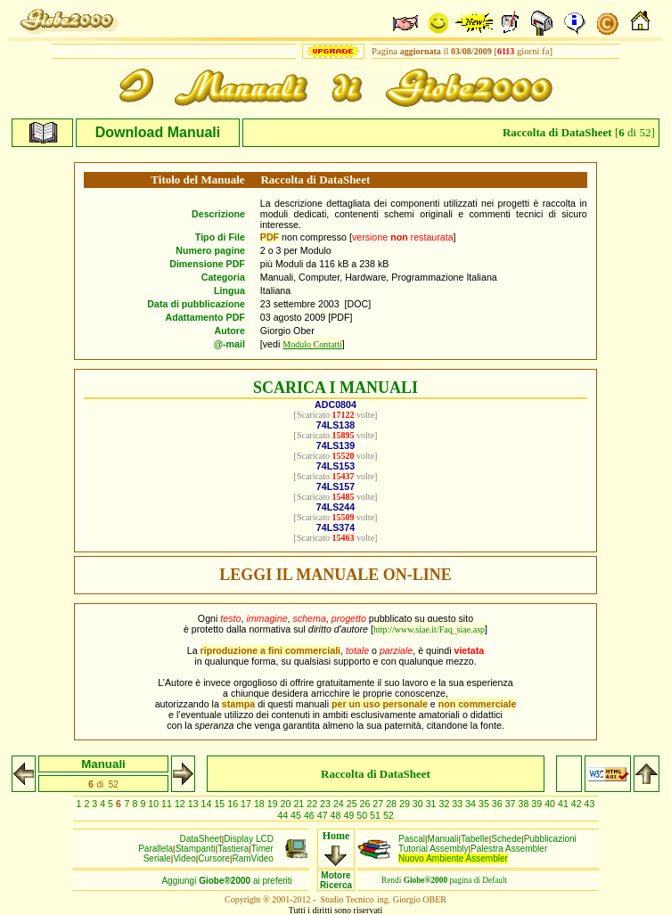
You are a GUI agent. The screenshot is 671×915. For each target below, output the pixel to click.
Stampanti (196, 849)
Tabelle (475, 839)
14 (208, 803)
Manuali (443, 839)
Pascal (411, 839)
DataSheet (201, 839)
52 (388, 815)
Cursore (214, 858)
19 (274, 803)
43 (590, 803)
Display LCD (249, 839)
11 (168, 803)
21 (300, 803)
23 (326, 803)
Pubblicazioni (550, 839)
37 (512, 803)
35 (485, 803)
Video (184, 858)
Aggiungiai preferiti (226, 881)
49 (349, 815)
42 (578, 803)
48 (337, 815)
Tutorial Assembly (433, 849)
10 (154, 803)
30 (419, 803)
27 (379, 803)
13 (194, 803)
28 (392, 803)
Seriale (157, 858)
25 (353, 803)
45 (297, 815)
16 (234, 803)
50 (363, 815)
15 (220, 803)
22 (313, 803)
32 (446, 803)
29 (406, 803)
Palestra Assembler (509, 849)
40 (551, 803)
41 (564, 803)
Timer (262, 849)
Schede (506, 839)
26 (366, 803)
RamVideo (253, 858)
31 (432, 803)
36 (498, 803)
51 (376, 815)
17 (247, 803)
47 (324, 815)
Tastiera (233, 849)
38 (524, 803)
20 (287, 803)
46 (310, 815)
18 (260, 803)
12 (181, 803)
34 (472, 803)
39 (537, 803)
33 (458, 803)
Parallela (155, 849)
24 (340, 803)
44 (283, 815)
